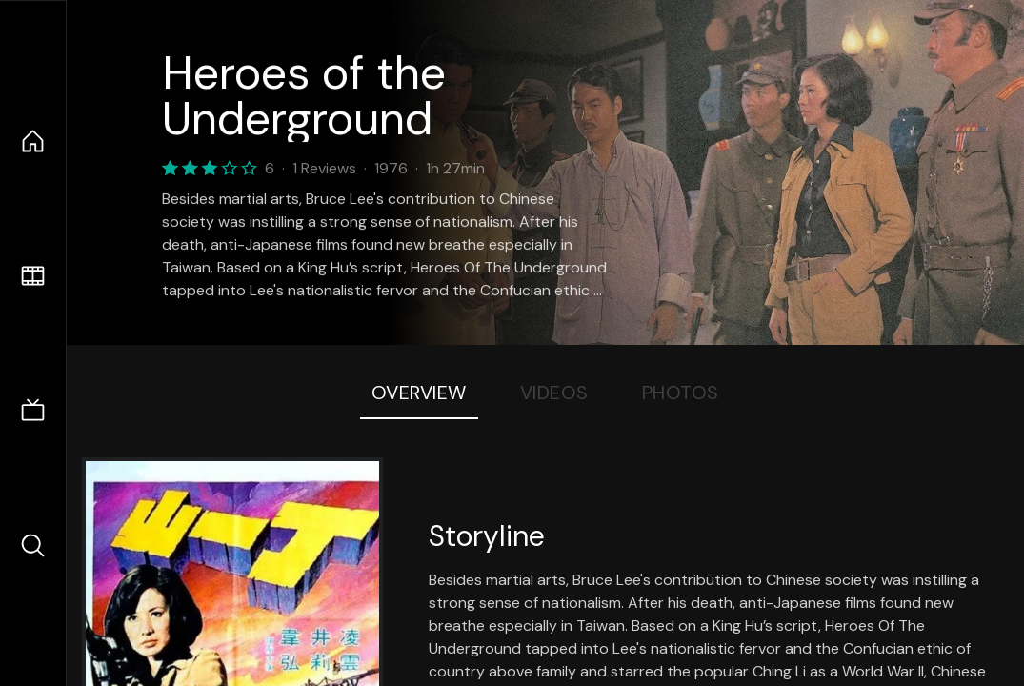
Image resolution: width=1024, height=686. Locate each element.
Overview (419, 392)
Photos (680, 392)
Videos (554, 392)
